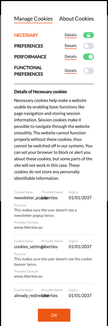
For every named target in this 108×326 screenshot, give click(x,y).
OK (54, 315)
